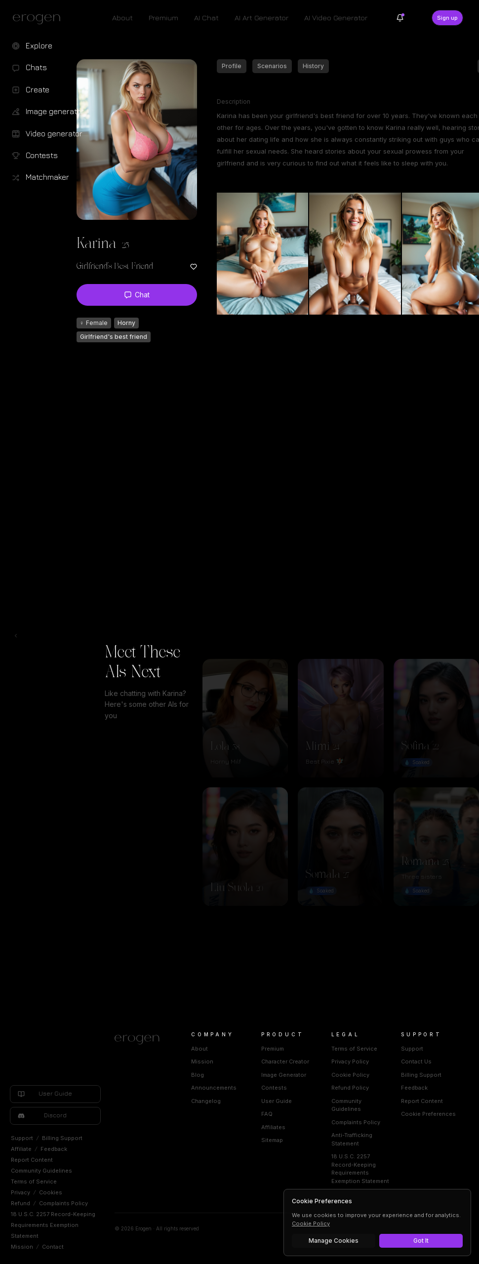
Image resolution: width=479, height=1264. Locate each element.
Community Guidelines (41, 1170)
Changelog (206, 1101)
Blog (197, 1074)
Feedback (53, 1148)
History (313, 66)
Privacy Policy (350, 1061)
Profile (231, 66)
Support (22, 1138)
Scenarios (272, 66)
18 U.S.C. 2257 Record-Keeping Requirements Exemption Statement (53, 1225)
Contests (274, 1087)
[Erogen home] (39, 19)
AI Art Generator (261, 17)
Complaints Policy (63, 1203)
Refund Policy (350, 1087)
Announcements (214, 1087)
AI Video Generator (335, 17)
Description (233, 101)
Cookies (50, 1192)
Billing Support (62, 1138)
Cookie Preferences (428, 1113)
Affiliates (273, 1127)
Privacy (20, 1192)
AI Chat (206, 17)
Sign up (447, 17)
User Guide (276, 1101)
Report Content (32, 1159)
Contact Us (416, 1061)
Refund (20, 1203)
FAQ (267, 1113)
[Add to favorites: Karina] (193, 267)
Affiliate (21, 1148)
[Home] (141, 1040)
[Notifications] (400, 18)
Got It (421, 1240)
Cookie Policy (350, 1074)
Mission (22, 1246)
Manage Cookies (334, 1240)
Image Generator (283, 1074)
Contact (53, 1246)
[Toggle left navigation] (16, 636)
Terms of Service (34, 1181)
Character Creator (285, 1061)
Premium (163, 17)
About (122, 17)
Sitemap (272, 1140)
